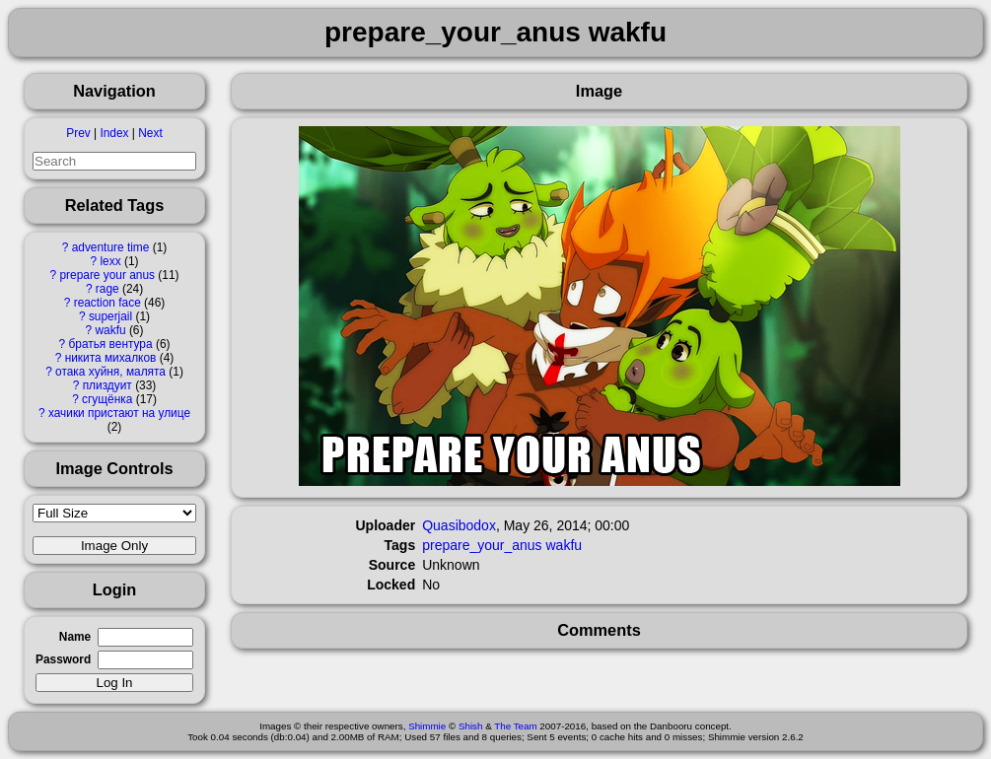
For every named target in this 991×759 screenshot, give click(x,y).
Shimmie (427, 726)
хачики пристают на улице (119, 413)
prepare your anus (107, 275)
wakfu (111, 330)
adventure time (111, 247)
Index (114, 133)
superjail (110, 316)
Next (150, 133)
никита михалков (111, 358)
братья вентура (110, 344)
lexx (110, 261)
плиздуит (107, 385)
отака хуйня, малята (110, 372)
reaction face (107, 303)
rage (107, 289)
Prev (78, 133)
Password (63, 659)
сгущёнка (107, 399)
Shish (471, 726)
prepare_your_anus (481, 545)
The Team (515, 726)
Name (75, 637)
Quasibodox (459, 525)
